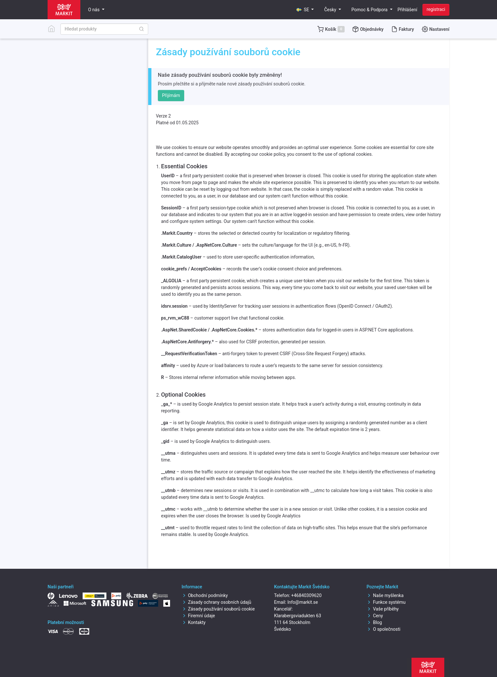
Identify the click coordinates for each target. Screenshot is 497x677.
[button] (305, 10)
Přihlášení (408, 9)
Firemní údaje (198, 615)
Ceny (374, 615)
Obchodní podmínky (205, 595)
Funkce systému (385, 602)
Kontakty (194, 622)
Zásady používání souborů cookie (218, 608)
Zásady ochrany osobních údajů (216, 602)
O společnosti (383, 629)
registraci (436, 9)
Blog (374, 622)
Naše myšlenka (384, 595)
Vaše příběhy (382, 608)
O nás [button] (94, 9)
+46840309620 (306, 595)
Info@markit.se (302, 602)
